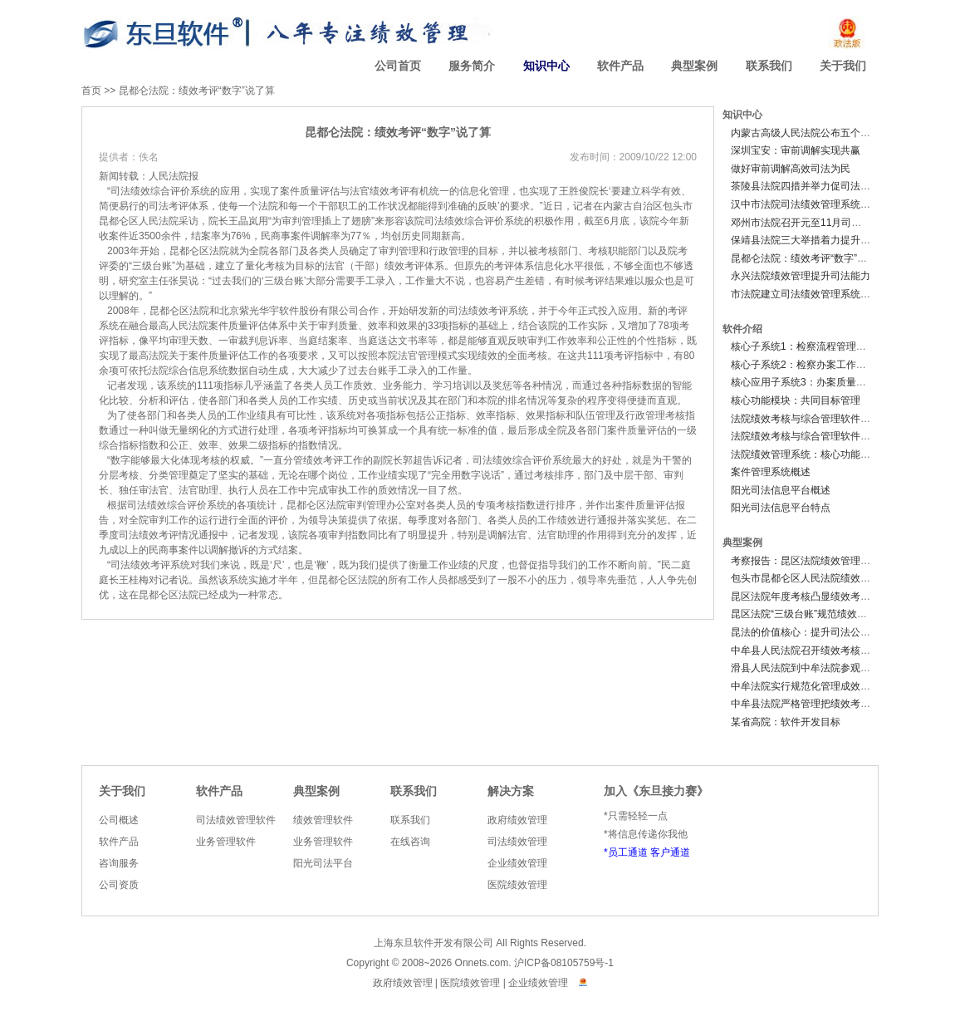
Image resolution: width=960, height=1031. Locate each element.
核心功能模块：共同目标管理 (795, 400)
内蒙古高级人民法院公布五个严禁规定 (815, 133)
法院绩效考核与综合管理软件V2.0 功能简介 (827, 436)
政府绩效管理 (517, 820)
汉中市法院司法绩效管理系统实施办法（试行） (835, 204)
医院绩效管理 (517, 885)
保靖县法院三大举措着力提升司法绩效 (815, 240)
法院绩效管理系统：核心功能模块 (805, 454)
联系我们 (769, 66)
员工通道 (628, 852)
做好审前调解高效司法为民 (790, 168)
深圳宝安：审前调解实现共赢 (795, 150)
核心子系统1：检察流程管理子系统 (808, 346)
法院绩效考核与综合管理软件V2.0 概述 (817, 419)
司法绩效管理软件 (236, 820)
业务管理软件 (226, 841)
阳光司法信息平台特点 (780, 507)
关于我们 (843, 66)
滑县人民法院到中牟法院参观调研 (805, 668)
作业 (247, 415)
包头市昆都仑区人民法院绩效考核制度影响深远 (835, 578)
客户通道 (670, 852)
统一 (439, 191)
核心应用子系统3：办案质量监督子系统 (818, 382)
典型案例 (694, 66)
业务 (393, 385)
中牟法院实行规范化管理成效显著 (805, 686)
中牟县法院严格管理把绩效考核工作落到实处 (830, 703)
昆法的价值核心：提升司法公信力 (805, 632)
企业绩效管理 (517, 863)
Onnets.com (482, 963)
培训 (463, 385)
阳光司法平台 (323, 863)
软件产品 (620, 66)
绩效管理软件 (323, 820)
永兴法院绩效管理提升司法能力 (800, 276)
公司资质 (119, 885)
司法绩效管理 (517, 841)
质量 (310, 191)
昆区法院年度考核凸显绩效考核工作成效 (820, 596)
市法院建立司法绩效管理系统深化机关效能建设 (835, 294)
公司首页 (398, 66)
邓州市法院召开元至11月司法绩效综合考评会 (831, 222)
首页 (91, 90)
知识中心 (546, 66)
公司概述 (119, 820)
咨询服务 (119, 863)
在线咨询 (410, 841)
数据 (238, 370)
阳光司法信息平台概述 (780, 490)
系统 (200, 191)
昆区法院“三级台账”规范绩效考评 (804, 614)
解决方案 (510, 791)
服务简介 (471, 66)
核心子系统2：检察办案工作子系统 (808, 365)
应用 (230, 191)
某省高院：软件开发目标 (785, 722)
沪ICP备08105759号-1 (564, 963)
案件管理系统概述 (771, 472)
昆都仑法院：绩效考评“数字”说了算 (197, 90)
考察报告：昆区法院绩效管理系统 (805, 561)
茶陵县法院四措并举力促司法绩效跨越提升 (825, 186)
